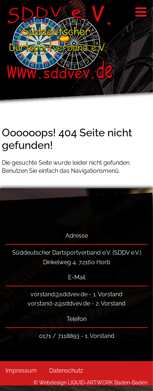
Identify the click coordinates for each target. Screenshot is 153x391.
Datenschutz (66, 370)
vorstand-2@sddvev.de (59, 303)
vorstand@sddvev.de (59, 294)
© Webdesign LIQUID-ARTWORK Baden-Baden (90, 382)
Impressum (21, 370)
